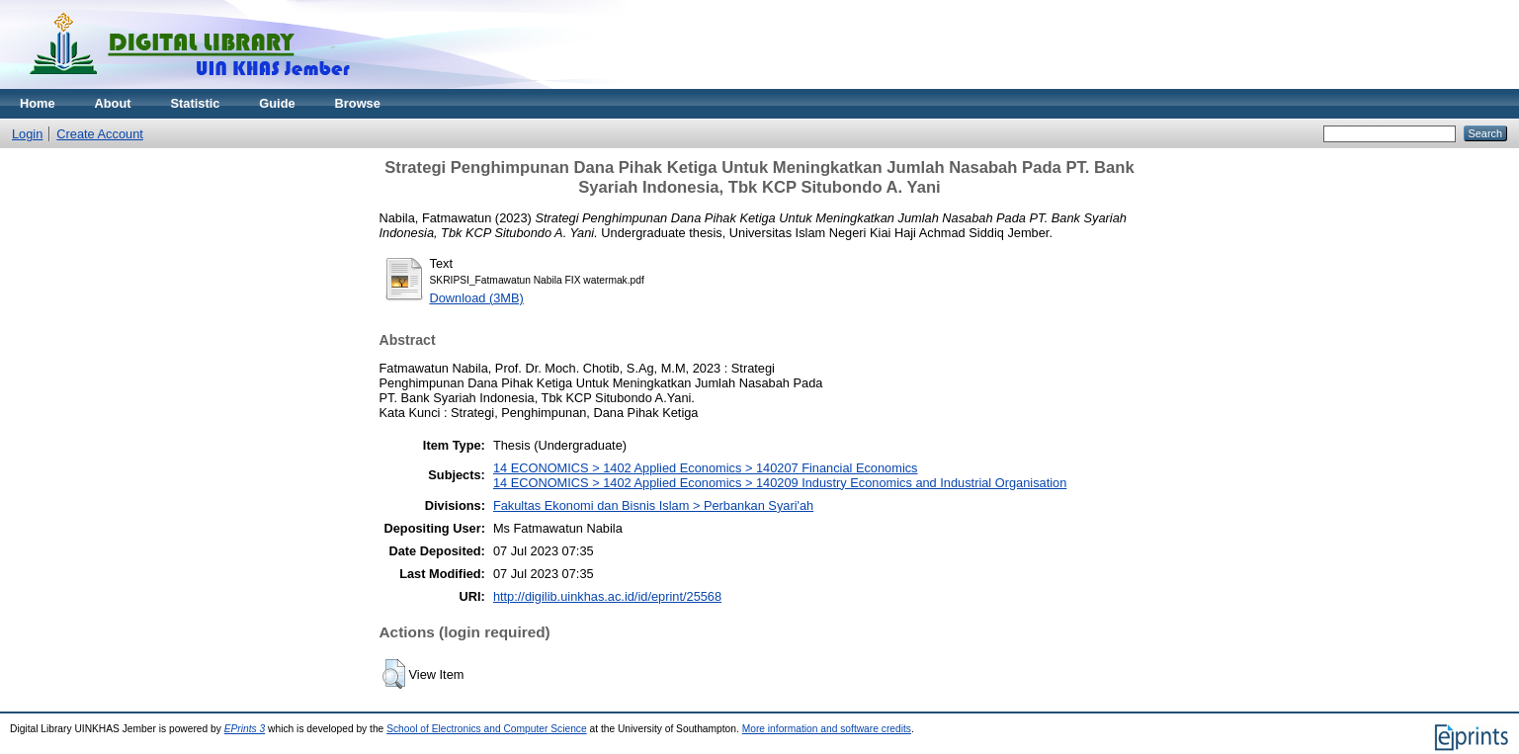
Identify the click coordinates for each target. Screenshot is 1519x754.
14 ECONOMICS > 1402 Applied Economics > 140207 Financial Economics (705, 468)
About (113, 103)
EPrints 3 (245, 728)
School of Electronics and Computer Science (486, 728)
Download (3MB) (477, 298)
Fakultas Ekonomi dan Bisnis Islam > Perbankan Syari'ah (653, 505)
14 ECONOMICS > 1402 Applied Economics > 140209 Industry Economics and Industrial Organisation (779, 482)
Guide (277, 103)
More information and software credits (826, 728)
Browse (357, 103)
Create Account (99, 133)
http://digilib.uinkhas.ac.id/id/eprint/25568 (607, 596)
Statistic (195, 103)
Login (27, 133)
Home (37, 103)
